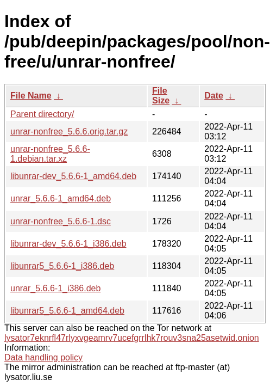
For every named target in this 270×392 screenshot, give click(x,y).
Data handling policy (43, 357)
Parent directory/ (42, 114)
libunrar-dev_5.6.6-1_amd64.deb (73, 176)
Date (213, 95)
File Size (160, 95)
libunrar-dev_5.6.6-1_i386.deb (68, 243)
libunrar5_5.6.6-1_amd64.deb (67, 310)
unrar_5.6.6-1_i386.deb (55, 288)
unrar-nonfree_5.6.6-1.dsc (60, 221)
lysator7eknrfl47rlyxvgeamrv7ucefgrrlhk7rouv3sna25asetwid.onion (131, 337)
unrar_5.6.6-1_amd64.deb (60, 198)
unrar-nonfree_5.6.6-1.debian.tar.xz (50, 153)
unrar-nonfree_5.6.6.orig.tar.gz (69, 131)
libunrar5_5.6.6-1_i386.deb (62, 266)
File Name (31, 95)
